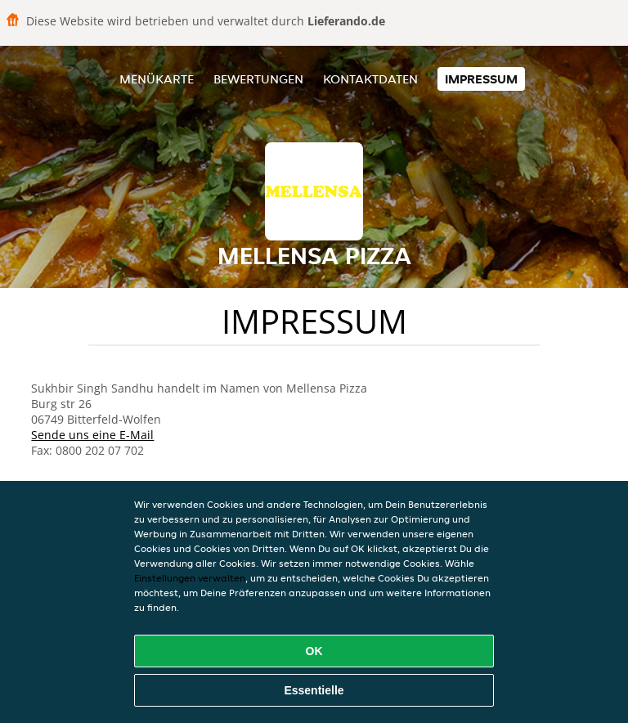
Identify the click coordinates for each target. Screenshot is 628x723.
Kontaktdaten (370, 79)
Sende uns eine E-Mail (92, 434)
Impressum (481, 79)
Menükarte (156, 79)
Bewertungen (258, 79)
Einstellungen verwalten (189, 578)
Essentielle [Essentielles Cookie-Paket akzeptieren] (313, 690)
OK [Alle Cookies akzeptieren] (314, 651)
